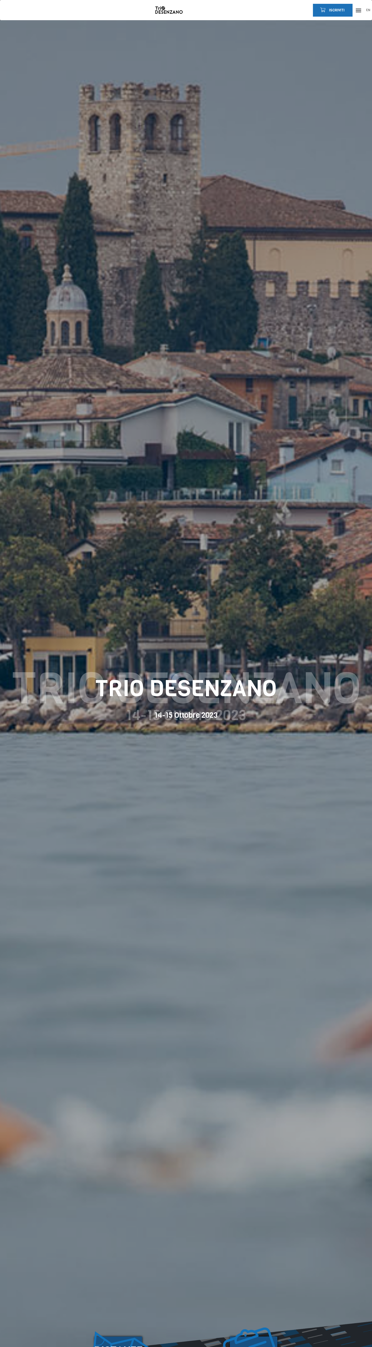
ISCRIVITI (331, 10)
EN (368, 10)
